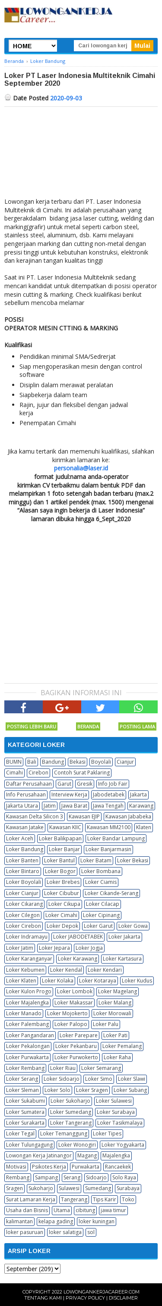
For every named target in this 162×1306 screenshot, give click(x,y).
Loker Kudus (137, 980)
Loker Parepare (79, 1035)
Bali (31, 761)
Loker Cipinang (101, 915)
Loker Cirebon (23, 926)
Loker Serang (22, 1078)
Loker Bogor (60, 871)
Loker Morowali (112, 1013)
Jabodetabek (108, 794)
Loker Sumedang (70, 1112)
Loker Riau (63, 1068)
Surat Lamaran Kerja (30, 1199)
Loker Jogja (89, 948)
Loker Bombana (101, 871)
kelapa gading (55, 1221)
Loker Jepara (54, 948)
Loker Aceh (19, 838)
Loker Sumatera (25, 1112)
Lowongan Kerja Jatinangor (39, 1155)
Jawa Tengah (108, 805)
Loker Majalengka (27, 1002)
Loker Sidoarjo (61, 1078)
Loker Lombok (74, 991)
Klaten (143, 827)
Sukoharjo (41, 1188)
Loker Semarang (101, 1068)
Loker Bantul (59, 860)
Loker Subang (130, 1090)
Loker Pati (115, 1035)
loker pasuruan (24, 1232)
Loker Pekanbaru (76, 1046)
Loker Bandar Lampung (116, 838)
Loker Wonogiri (77, 1144)
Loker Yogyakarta (123, 1144)
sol (91, 1232)
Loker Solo (57, 1090)
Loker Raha (117, 1057)
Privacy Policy (85, 1298)
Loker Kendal (66, 969)
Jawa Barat (74, 805)
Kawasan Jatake (25, 827)
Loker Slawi (131, 1078)
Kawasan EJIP (84, 816)
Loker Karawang (77, 958)
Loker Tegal (20, 1133)
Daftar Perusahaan (29, 783)
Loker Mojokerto (67, 1013)
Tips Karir (104, 1199)
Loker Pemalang (122, 1046)
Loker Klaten (21, 980)
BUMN (14, 761)
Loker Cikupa (64, 904)
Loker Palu (105, 1024)
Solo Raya (124, 1177)
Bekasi (78, 761)
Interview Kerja (69, 794)
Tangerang (74, 1199)
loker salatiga (65, 1232)
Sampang (46, 1177)
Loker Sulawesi (114, 1100)
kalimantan (19, 1221)
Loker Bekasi (132, 860)
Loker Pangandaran (30, 1035)
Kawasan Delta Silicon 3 (34, 816)
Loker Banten (22, 860)
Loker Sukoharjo (70, 1100)
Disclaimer (123, 1298)
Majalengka (116, 1155)
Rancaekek (118, 1166)
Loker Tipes (107, 1133)
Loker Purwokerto (76, 1057)
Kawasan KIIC (65, 827)
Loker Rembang (25, 1068)
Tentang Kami (43, 1298)
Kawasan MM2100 (108, 827)
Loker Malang (114, 1002)
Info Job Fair (112, 783)
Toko (128, 1199)
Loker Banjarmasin (108, 849)
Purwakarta (85, 1166)
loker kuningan (96, 1221)
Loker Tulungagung (29, 1144)
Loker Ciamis (101, 882)
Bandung (53, 761)
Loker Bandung (24, 849)
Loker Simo (98, 1078)
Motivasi (16, 1166)
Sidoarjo (96, 1177)
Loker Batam (95, 860)
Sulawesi (69, 1188)
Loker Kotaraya (97, 980)
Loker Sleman (22, 1090)
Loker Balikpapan (60, 838)
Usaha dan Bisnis (27, 1210)
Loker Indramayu (27, 936)
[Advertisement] (81, 154)
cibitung (85, 1210)
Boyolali (101, 761)
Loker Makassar (73, 1002)
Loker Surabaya (116, 1112)
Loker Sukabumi (25, 1100)
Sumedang (98, 1188)
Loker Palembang (27, 1024)
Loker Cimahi (61, 915)
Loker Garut (98, 926)
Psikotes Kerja (49, 1166)
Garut (64, 783)
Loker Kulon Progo (28, 991)
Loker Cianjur (22, 893)
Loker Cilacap (102, 904)
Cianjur (125, 761)
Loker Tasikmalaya (120, 1122)
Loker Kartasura (122, 958)
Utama (62, 1210)
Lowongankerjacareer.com (102, 1292)
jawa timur (113, 1210)
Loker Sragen (92, 1090)
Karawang (141, 805)
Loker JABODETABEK (78, 936)
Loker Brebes (63, 882)
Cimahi (14, 772)
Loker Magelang (117, 991)
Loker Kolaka (57, 980)
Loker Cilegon (23, 915)
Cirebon (38, 772)
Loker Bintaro (22, 871)
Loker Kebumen (25, 969)
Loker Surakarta (25, 1122)
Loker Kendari (105, 969)
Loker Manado (23, 1013)
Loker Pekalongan (28, 1046)
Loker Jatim (19, 948)
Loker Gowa (133, 926)
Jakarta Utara (22, 805)
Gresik (84, 783)
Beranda (88, 726)
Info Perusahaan (26, 794)
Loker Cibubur (61, 893)
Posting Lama (137, 726)
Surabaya (128, 1188)
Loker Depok (62, 926)
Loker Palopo (70, 1024)
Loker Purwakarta (27, 1057)
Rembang (17, 1177)
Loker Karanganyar (29, 958)
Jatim (50, 805)
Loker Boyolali (23, 882)
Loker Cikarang (24, 904)
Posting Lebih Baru (31, 726)
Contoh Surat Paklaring (82, 772)
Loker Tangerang (71, 1122)
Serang (72, 1177)
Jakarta (138, 794)
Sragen (14, 1188)
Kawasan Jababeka (128, 816)
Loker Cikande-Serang (111, 893)
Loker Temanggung (63, 1133)
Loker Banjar (64, 849)
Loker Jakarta (124, 936)
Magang (87, 1155)
